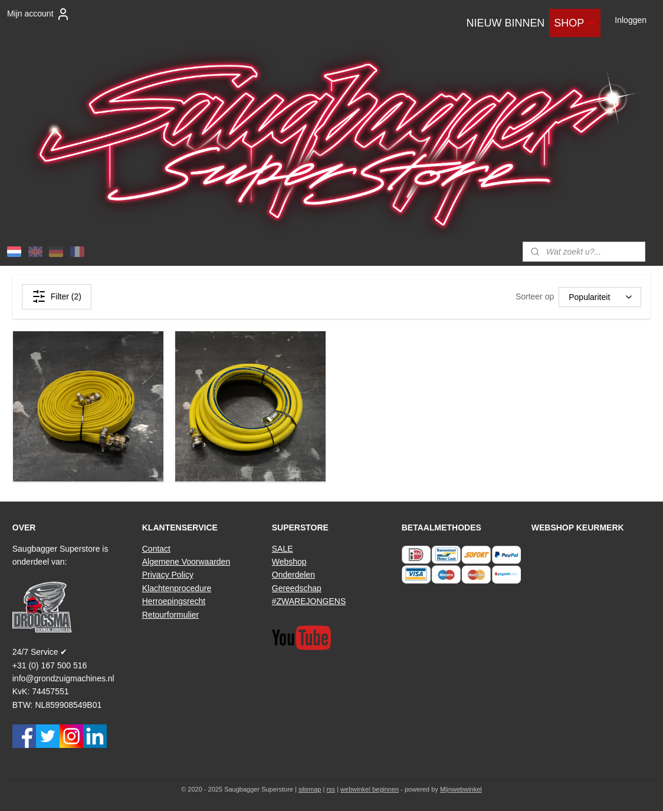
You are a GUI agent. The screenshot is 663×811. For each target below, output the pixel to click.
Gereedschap (296, 588)
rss (330, 789)
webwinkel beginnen (369, 789)
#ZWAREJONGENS (309, 601)
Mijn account (38, 14)
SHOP (575, 23)
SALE (282, 548)
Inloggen (630, 20)
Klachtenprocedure (177, 588)
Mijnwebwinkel (461, 789)
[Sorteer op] (600, 296)
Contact (156, 548)
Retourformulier (170, 614)
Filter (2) (56, 296)
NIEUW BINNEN (505, 23)
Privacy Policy (167, 574)
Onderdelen (293, 574)
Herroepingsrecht (173, 601)
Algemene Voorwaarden (186, 561)
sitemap (309, 789)
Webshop (289, 561)
